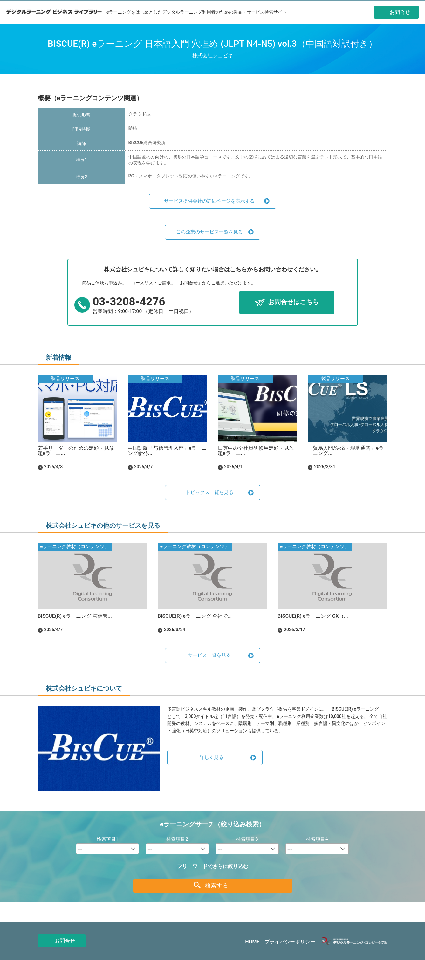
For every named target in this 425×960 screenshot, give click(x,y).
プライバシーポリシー (289, 942)
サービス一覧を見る (209, 655)
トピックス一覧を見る (209, 492)
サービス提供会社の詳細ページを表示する (209, 201)
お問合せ (65, 941)
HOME (252, 942)
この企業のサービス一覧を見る (209, 232)
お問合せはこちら (293, 302)
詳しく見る (211, 757)
